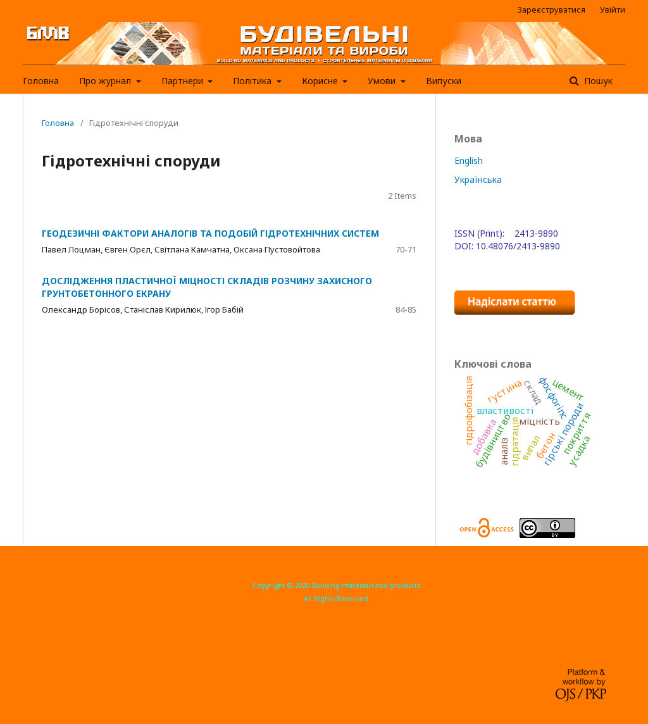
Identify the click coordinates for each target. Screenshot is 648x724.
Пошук (597, 81)
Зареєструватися (551, 9)
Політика (253, 81)
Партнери (183, 81)
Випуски (443, 81)
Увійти (612, 9)
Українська (478, 179)
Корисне (321, 81)
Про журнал (106, 81)
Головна (41, 81)
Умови (383, 81)
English (468, 160)
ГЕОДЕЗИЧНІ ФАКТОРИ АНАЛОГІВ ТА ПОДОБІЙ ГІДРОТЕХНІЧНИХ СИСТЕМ (210, 233)
